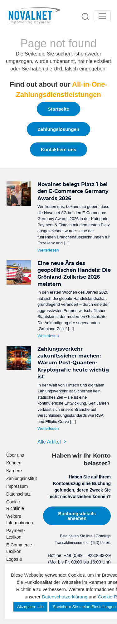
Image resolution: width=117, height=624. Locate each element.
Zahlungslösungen (58, 129)
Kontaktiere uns (58, 149)
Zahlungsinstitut (21, 478)
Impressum (17, 486)
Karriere (14, 470)
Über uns (15, 455)
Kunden (13, 462)
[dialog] (105, 611)
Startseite (58, 109)
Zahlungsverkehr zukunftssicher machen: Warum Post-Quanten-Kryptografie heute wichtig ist (73, 363)
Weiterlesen (48, 250)
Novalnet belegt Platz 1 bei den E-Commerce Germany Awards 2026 (73, 191)
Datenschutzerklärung (64, 596)
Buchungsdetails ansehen (77, 516)
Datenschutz (18, 494)
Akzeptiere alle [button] (30, 606)
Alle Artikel (49, 441)
